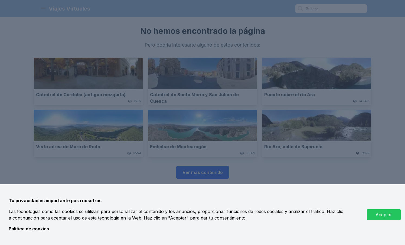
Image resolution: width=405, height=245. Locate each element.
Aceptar (383, 214)
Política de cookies (29, 228)
